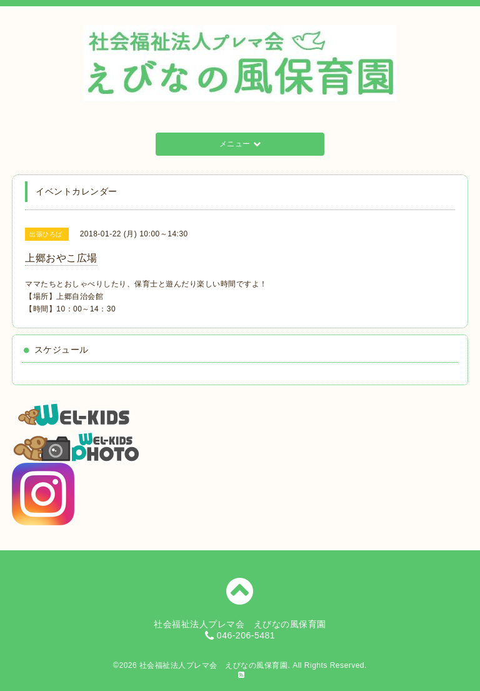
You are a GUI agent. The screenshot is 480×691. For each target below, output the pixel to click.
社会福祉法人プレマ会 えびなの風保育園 (213, 665)
